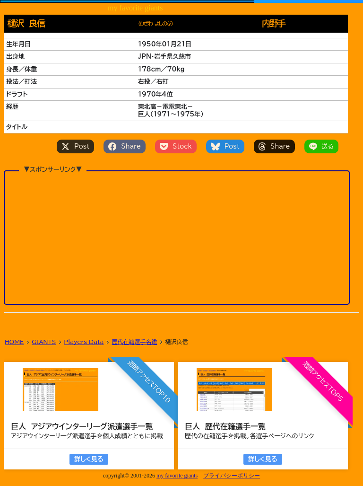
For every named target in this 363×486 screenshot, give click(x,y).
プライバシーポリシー (231, 475)
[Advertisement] (177, 221)
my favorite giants (177, 475)
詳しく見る (88, 459)
